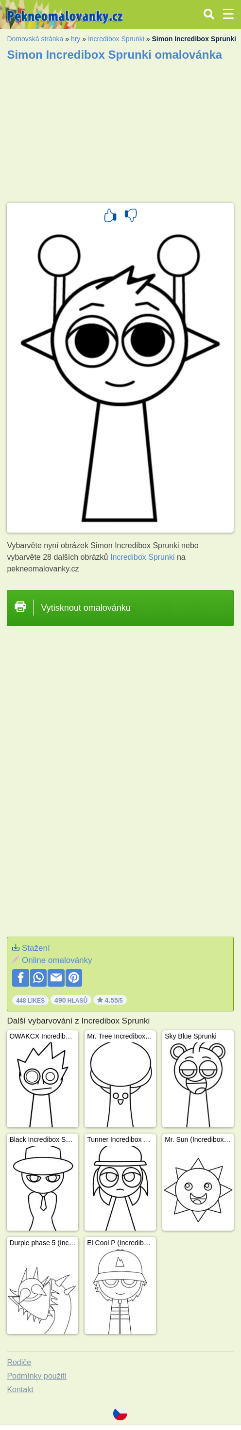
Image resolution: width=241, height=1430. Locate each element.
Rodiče (19, 1362)
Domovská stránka (35, 39)
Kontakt (20, 1389)
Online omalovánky (57, 960)
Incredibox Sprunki (116, 39)
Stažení (36, 948)
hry (75, 39)
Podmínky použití (37, 1376)
